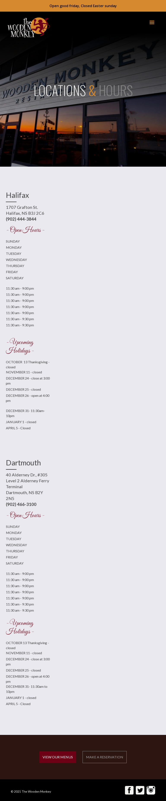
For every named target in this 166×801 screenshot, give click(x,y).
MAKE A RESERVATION (104, 757)
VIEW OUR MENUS (58, 757)
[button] (152, 22)
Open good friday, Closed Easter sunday (83, 5)
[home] (26, 27)
